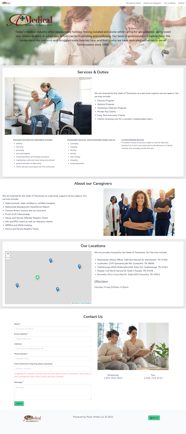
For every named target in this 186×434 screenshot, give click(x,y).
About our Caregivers (152, 3)
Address (18, 344)
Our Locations (169, 3)
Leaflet (75, 303)
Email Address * (21, 334)
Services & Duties (133, 3)
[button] (37, 278)
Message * (18, 382)
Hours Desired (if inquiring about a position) (33, 364)
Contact (181, 3)
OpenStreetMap (86, 303)
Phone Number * (21, 354)
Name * (17, 324)
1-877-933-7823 (113, 378)
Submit (19, 403)
